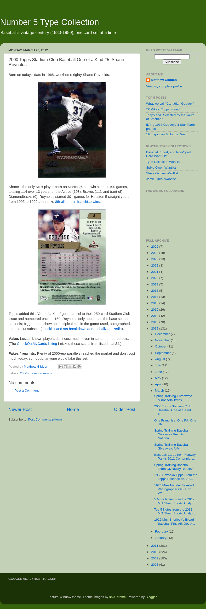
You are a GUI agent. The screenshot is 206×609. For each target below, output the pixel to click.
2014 (155, 316)
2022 (155, 265)
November (163, 340)
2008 (155, 564)
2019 (155, 284)
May (158, 378)
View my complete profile (164, 86)
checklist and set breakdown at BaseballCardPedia (82, 329)
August (160, 359)
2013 (155, 322)
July (158, 365)
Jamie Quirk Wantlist (161, 179)
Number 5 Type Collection (49, 22)
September (163, 353)
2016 (155, 303)
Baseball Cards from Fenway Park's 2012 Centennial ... (175, 456)
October (161, 346)
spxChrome (117, 597)
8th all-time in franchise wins (77, 202)
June (159, 372)
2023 (155, 259)
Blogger (151, 597)
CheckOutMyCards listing (37, 344)
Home (73, 409)
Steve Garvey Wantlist (162, 173)
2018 (155, 290)
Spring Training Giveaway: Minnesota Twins (173, 398)
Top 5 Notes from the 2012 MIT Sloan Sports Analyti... (175, 511)
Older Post (124, 409)
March (160, 390)
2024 (155, 253)
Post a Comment (27, 390)
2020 (155, 278)
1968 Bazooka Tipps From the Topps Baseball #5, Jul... (175, 477)
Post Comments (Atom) (45, 419)
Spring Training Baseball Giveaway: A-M (171, 446)
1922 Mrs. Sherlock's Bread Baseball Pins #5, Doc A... (174, 521)
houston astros (41, 373)
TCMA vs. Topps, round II (164, 109)
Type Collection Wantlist (163, 162)
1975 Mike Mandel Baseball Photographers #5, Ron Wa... (174, 489)
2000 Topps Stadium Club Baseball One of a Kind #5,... (172, 410)
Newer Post (20, 409)
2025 (155, 246)
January (161, 538)
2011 (155, 545)
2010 (155, 552)
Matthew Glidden (164, 80)
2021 (155, 271)
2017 (155, 297)
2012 (155, 328)
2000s (24, 373)
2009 (155, 558)
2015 (155, 309)
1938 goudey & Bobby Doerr (166, 134)
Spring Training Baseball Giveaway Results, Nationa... (171, 434)
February (162, 531)
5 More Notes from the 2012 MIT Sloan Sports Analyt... (174, 501)
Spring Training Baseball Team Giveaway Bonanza (174, 467)
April (158, 384)
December (163, 334)
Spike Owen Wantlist (161, 167)
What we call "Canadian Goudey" (170, 103)
